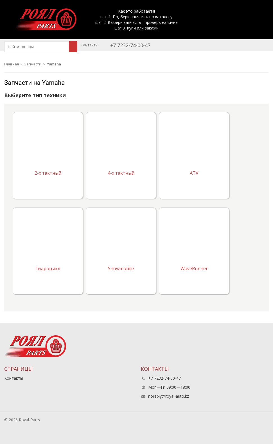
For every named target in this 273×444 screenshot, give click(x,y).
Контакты (89, 44)
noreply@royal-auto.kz (168, 396)
